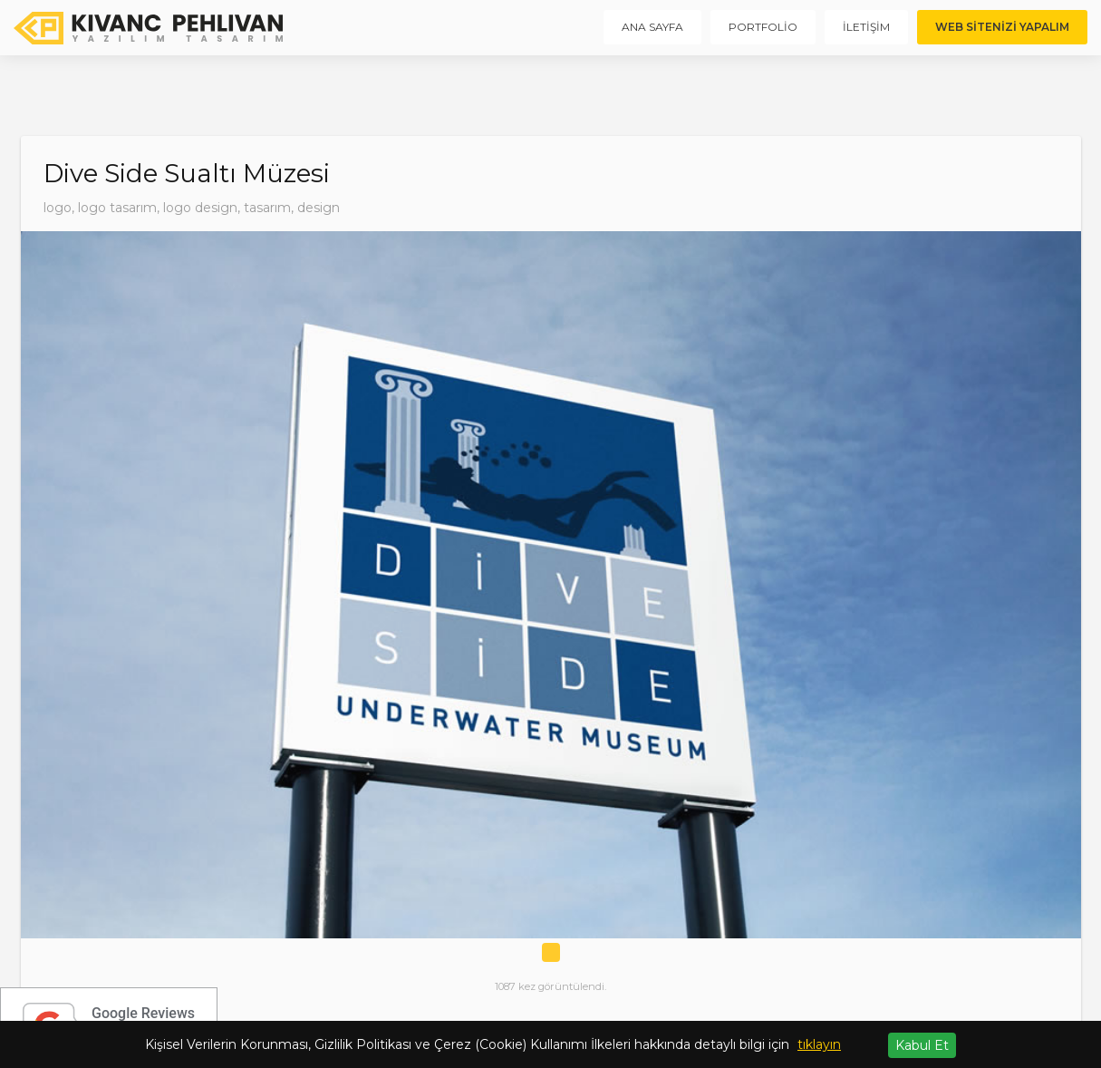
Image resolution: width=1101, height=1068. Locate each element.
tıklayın (819, 1044)
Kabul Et (922, 1045)
